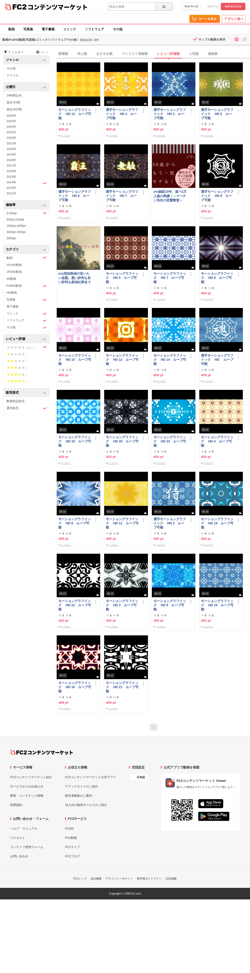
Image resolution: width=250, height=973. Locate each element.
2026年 (11, 115)
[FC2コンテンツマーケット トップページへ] (41, 752)
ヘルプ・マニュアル (23, 828)
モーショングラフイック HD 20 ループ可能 (122, 441)
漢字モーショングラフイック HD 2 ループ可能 (169, 523)
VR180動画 (14, 265)
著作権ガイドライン (149, 878)
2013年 (11, 188)
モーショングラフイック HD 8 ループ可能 (217, 278)
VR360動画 (14, 272)
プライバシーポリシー (119, 878)
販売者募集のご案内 (78, 795)
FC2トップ (80, 878)
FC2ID (69, 828)
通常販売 (26, 408)
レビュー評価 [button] (26, 339)
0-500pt (26, 213)
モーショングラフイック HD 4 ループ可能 (217, 441)
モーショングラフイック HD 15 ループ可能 (217, 605)
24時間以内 (14, 95)
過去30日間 (14, 109)
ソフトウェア (94, 29)
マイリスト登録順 (135, 54)
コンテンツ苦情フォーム (26, 847)
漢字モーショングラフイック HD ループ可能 (217, 360)
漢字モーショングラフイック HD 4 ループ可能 (122, 114)
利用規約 (16, 805)
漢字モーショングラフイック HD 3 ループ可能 (169, 114)
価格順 (213, 54)
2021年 (11, 143)
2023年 (11, 132)
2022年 (11, 138)
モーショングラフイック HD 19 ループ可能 (74, 441)
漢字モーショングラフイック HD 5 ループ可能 (217, 114)
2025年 (11, 121)
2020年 (11, 149)
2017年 (11, 165)
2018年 (11, 160)
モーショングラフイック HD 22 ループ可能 (74, 605)
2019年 (11, 154)
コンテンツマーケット (58, 7)
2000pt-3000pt (16, 232)
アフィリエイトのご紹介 (81, 786)
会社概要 (96, 878)
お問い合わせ (19, 856)
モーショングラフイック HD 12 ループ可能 (122, 360)
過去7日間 (13, 102)
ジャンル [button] (26, 60)
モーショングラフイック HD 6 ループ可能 (74, 523)
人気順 (194, 54)
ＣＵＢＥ (66, 135)
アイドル (12, 75)
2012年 (11, 193)
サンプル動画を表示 (211, 39)
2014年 (26, 182)
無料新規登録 (233, 6)
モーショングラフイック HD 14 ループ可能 (169, 360)
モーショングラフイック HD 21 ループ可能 (122, 687)
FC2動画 (71, 837)
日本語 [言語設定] (141, 777)
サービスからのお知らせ (26, 786)
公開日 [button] (26, 87)
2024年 (11, 126)
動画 (11, 29)
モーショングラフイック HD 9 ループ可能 (169, 605)
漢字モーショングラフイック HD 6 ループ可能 (74, 196)
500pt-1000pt (15, 219)
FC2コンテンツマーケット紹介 (31, 777)
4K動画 (11, 278)
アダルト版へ (234, 19)
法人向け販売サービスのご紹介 (86, 805)
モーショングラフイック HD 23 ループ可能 (169, 441)
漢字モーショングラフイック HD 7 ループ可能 (122, 196)
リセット (42, 52)
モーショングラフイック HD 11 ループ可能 (122, 523)
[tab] (153, 54)
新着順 (63, 54)
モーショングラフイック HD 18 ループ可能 (217, 523)
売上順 (82, 54)
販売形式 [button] (26, 393)
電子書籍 (48, 29)
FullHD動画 (26, 286)
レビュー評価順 (168, 54)
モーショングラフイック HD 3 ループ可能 (122, 605)
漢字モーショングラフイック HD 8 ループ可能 (217, 196)
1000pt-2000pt (16, 225)
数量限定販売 (15, 401)
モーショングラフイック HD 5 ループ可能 (122, 278)
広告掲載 (171, 878)
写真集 (28, 29)
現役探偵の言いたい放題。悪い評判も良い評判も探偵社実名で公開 (74, 278)
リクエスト (17, 837)
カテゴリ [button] (26, 249)
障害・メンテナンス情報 (26, 795)
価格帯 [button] (26, 205)
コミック (69, 29)
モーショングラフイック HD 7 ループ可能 (169, 278)
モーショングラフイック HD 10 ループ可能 (74, 360)
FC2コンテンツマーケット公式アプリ (90, 777)
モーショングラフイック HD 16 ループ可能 (74, 687)
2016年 (11, 171)
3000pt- (11, 238)
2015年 (11, 176)
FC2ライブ (72, 847)
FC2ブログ (72, 856)
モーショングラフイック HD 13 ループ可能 (74, 114)
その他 (117, 29)
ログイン (213, 6)
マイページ (191, 6)
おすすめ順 (104, 54)
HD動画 (11, 292)
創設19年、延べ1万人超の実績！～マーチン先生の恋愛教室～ (170, 196)
